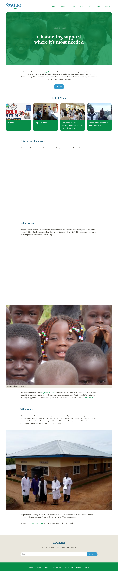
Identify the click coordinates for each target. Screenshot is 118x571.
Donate (59, 87)
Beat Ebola (11, 122)
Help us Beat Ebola (41, 122)
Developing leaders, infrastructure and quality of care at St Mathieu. (72, 125)
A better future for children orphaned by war (98, 124)
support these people (36, 523)
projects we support (48, 392)
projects (46, 72)
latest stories (89, 397)
